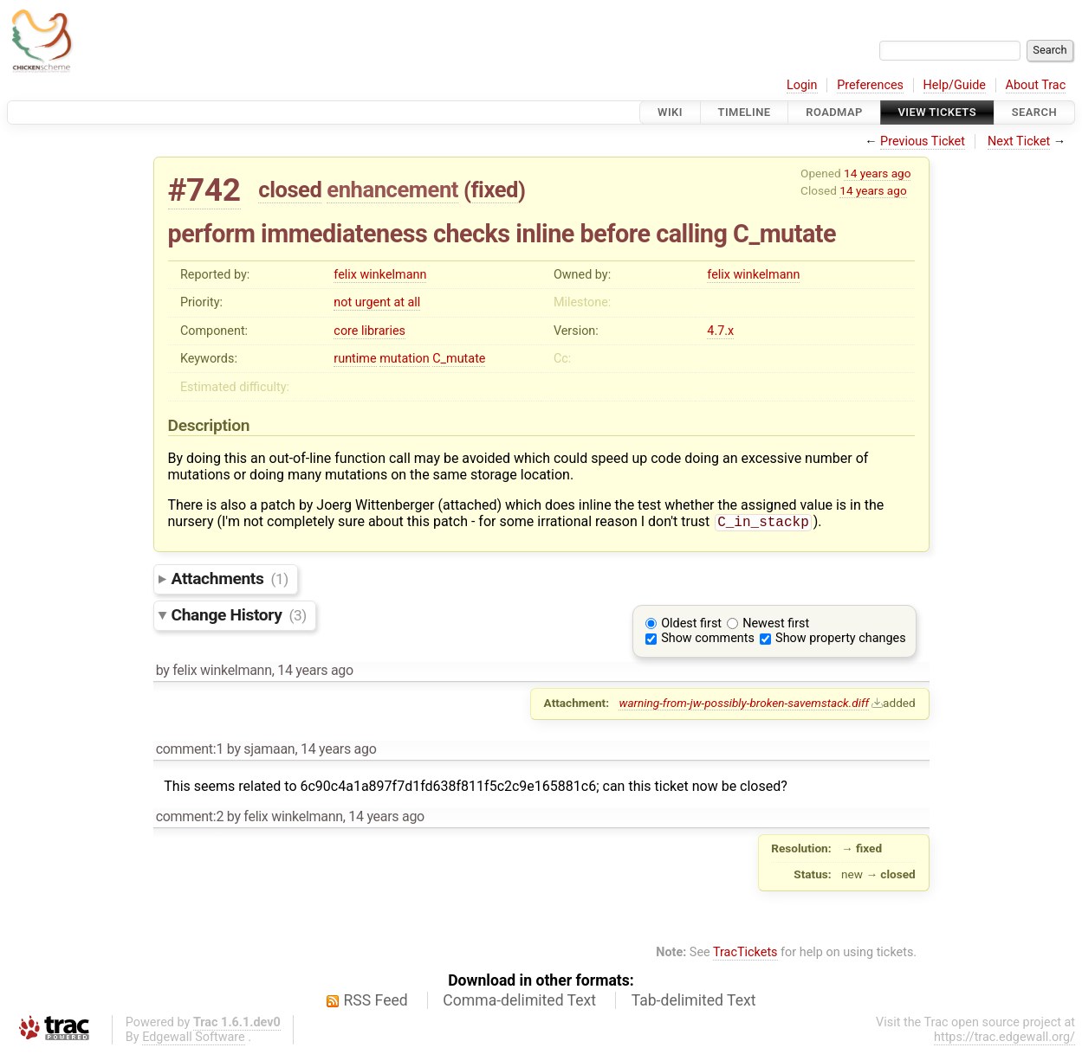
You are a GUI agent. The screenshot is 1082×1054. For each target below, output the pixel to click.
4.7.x (720, 331)
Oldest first (691, 625)
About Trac (1036, 85)
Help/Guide (954, 85)
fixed (494, 189)
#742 (204, 190)
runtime (355, 358)
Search (1034, 112)
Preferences (870, 85)
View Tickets (937, 112)
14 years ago (877, 173)
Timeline (744, 112)
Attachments (230, 580)
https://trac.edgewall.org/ (1004, 1039)
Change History (239, 617)
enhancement (392, 189)
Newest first (775, 625)
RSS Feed (376, 1002)
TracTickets (745, 954)
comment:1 (190, 750)
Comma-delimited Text (519, 1002)
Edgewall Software (193, 1039)
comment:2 (190, 818)
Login (802, 85)
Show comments (708, 640)
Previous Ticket (922, 141)
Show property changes (840, 640)
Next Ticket (1019, 141)
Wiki (670, 112)
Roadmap (834, 112)
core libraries (369, 331)
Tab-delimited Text (694, 1002)
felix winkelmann (380, 274)
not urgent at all (377, 302)
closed (289, 189)
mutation (404, 358)
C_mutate (458, 358)
